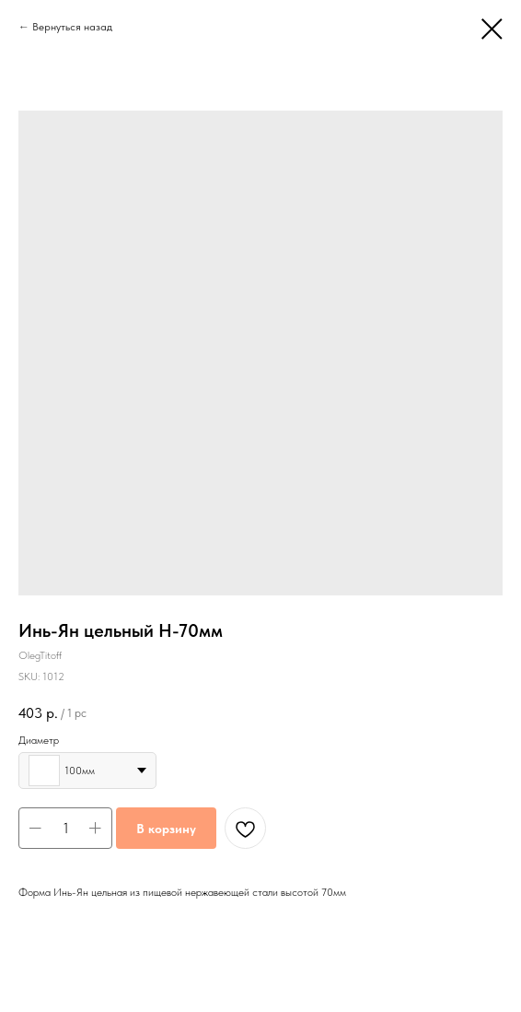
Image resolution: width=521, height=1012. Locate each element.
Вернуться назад (72, 26)
